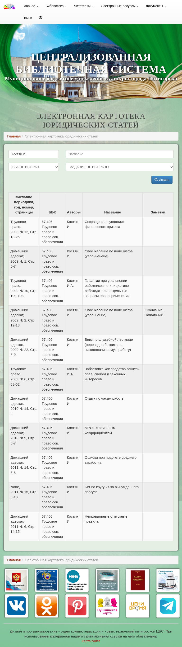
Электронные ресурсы (120, 6)
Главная (14, 136)
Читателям (84, 6)
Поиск (27, 18)
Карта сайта (91, 641)
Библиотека (56, 6)
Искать (162, 180)
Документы (156, 6)
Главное (30, 6)
